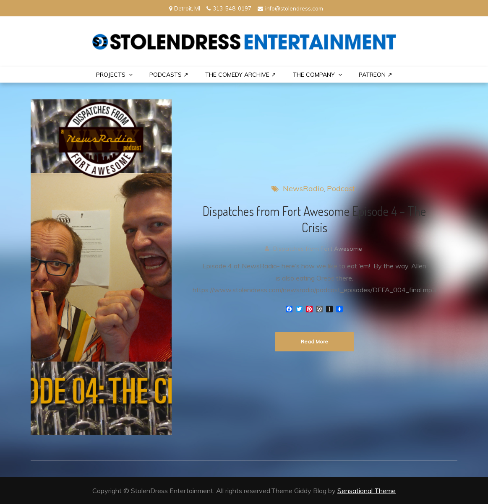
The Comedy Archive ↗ (240, 74)
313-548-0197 (228, 8)
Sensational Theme (366, 490)
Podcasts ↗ (168, 74)
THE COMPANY (314, 74)
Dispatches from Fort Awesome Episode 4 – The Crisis (314, 219)
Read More (314, 341)
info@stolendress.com (290, 8)
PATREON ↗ (375, 74)
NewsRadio (303, 188)
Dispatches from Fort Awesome (317, 248)
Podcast (341, 188)
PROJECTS (110, 74)
